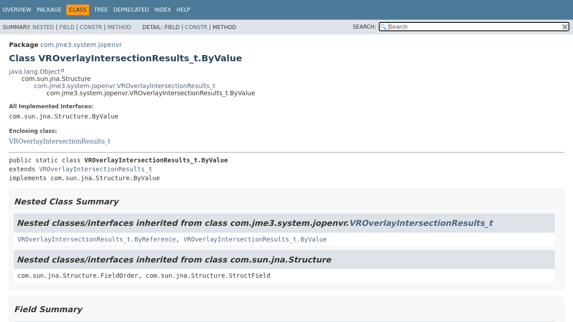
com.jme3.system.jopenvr (81, 44)
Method (119, 27)
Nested (43, 27)
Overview (17, 10)
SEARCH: (364, 27)
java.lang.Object (34, 71)
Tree (101, 10)
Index (162, 10)
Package (49, 10)
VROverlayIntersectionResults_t (60, 141)
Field (66, 27)
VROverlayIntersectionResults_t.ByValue (255, 239)
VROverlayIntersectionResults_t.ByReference (96, 239)
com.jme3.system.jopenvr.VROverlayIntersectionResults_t (124, 85)
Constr (91, 27)
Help (183, 10)
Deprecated (131, 10)
